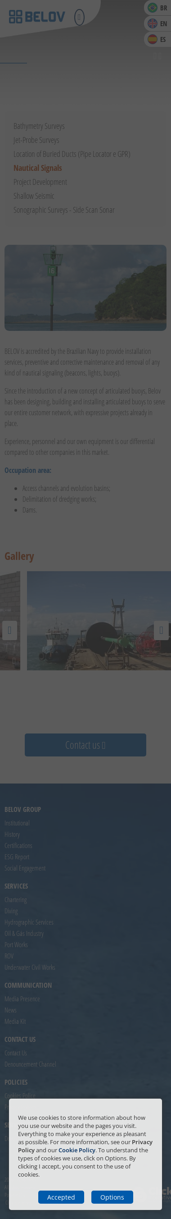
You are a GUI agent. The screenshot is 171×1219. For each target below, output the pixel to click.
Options (112, 1197)
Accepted (61, 1197)
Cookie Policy (76, 1150)
